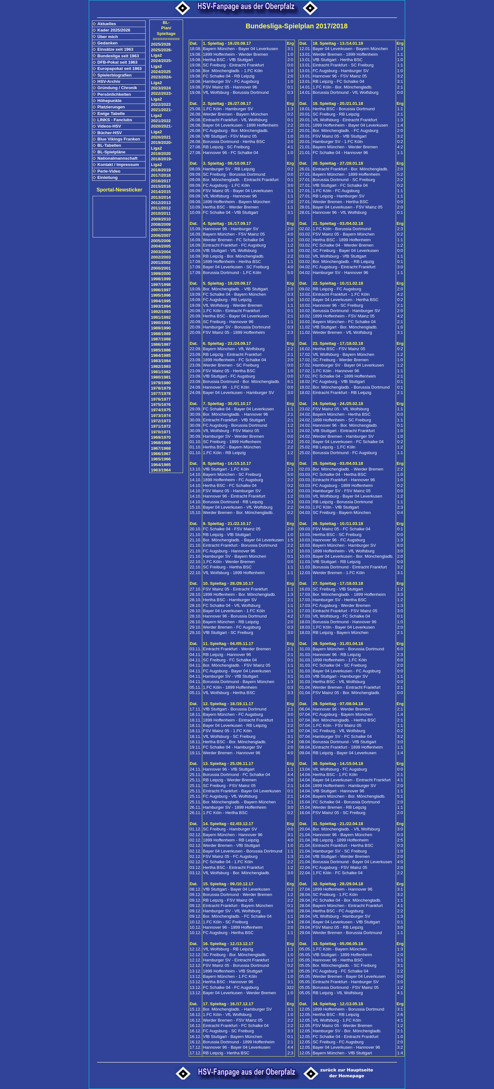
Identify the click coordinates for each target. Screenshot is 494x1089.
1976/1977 (161, 399)
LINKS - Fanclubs (114, 119)
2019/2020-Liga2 (161, 145)
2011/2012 (161, 208)
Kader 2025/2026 (113, 30)
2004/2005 (161, 246)
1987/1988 (161, 339)
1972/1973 (161, 421)
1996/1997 (161, 290)
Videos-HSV (109, 126)
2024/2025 (161, 71)
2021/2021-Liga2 (161, 112)
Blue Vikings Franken (118, 139)
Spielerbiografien (114, 75)
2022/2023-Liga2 (161, 96)
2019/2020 (161, 153)
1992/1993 (161, 311)
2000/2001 (161, 268)
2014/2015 (161, 191)
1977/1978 (161, 393)
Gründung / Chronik (117, 87)
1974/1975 (161, 410)
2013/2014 (161, 197)
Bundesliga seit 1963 (118, 56)
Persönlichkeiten (114, 94)
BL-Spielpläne (111, 152)
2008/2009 (161, 224)
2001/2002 (161, 262)
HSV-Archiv (108, 81)
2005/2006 (161, 240)
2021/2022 (161, 120)
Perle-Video (108, 171)
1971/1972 (161, 426)
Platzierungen (111, 107)
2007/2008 (161, 229)
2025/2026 (161, 44)
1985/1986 (161, 350)
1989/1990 (161, 328)
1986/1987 (161, 344)
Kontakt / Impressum (118, 164)
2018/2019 (161, 170)
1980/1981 (161, 377)
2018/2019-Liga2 (161, 162)
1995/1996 (161, 295)
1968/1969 (161, 442)
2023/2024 (161, 88)
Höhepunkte (109, 100)
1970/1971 (161, 432)
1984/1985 (161, 355)
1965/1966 (161, 459)
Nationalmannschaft (117, 158)
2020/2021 (161, 137)
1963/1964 (161, 470)
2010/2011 (161, 213)
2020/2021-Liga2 (161, 129)
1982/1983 (161, 366)
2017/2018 (161, 175)
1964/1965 (161, 464)
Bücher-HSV (109, 132)
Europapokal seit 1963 (119, 68)
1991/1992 (161, 317)
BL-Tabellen (109, 145)
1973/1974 (161, 415)
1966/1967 (161, 453)
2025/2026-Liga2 (161, 53)
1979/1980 (161, 382)
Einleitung (107, 177)
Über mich (107, 36)
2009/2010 (161, 219)
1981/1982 (161, 371)
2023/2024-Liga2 (161, 80)
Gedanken (107, 43)
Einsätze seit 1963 (115, 49)
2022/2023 (161, 104)
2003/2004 (161, 251)
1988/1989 (161, 333)
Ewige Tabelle (111, 113)
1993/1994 (161, 306)
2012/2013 (161, 202)
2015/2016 (161, 186)
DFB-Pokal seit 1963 (117, 62)
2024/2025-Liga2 (161, 63)
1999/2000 (161, 273)
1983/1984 (161, 360)
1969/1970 (161, 437)
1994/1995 (161, 301)
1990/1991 (161, 322)
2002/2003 (161, 257)
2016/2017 (161, 181)
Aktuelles (106, 23)
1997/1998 (161, 284)
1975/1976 (161, 404)
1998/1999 (161, 279)
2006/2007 (161, 235)
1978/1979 (161, 388)
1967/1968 (161, 448)
